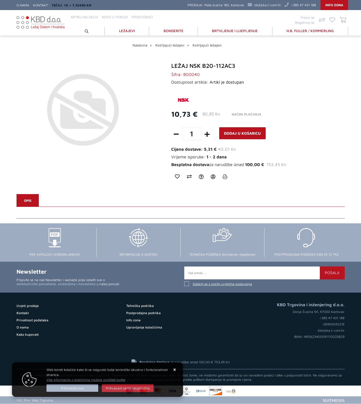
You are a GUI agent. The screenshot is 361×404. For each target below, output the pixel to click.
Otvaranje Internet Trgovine (77, 400)
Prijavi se (308, 17)
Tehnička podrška (140, 306)
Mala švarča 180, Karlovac (224, 5)
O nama (23, 5)
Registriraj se (305, 22)
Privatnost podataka (32, 320)
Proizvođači (142, 17)
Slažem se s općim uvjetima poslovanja (222, 284)
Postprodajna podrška (143, 313)
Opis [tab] (27, 201)
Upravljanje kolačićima (144, 327)
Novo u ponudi (115, 17)
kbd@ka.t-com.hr (267, 5)
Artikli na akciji (84, 17)
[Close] (72, 388)
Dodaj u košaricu (242, 133)
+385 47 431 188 (303, 5)
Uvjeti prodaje (28, 306)
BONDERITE (173, 31)
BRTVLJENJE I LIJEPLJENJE (235, 31)
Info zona (334, 5)
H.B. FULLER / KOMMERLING (310, 31)
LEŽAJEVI (127, 31)
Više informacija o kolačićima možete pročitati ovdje (85, 380)
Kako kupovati (28, 335)
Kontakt (40, 5)
